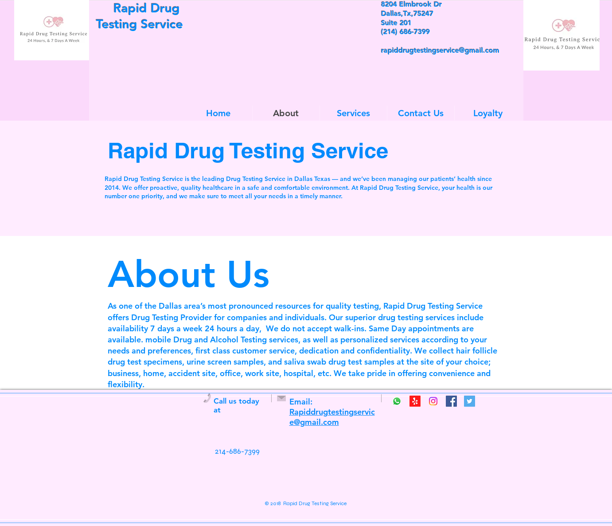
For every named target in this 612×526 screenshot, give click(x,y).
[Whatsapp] (396, 401)
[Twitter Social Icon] (469, 401)
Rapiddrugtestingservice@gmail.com (332, 417)
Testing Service (138, 23)
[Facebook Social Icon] (451, 401)
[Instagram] (433, 401)
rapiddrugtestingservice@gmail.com (440, 50)
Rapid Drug (138, 8)
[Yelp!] (415, 401)
